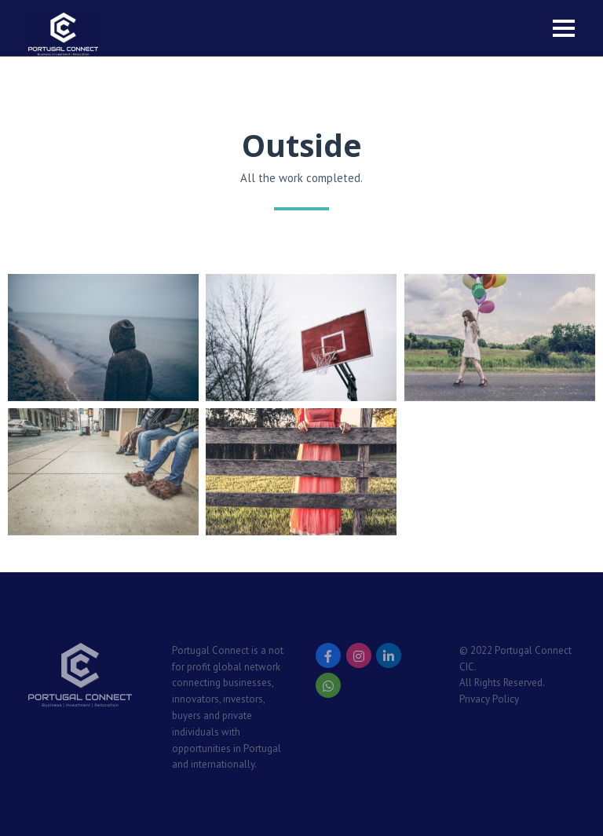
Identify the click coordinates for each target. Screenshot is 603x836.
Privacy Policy (489, 699)
